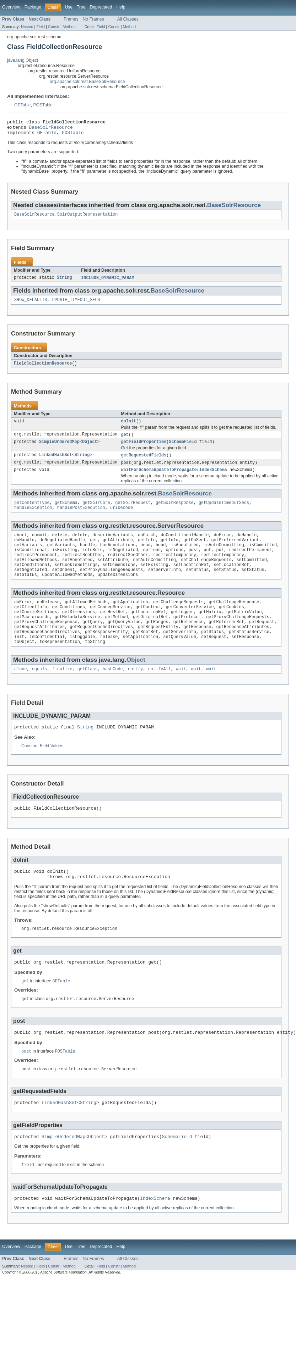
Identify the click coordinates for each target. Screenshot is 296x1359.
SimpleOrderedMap (59, 448)
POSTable (43, 104)
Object (89, 448)
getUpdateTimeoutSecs (224, 512)
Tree (81, 7)
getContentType (32, 512)
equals (39, 692)
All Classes (128, 19)
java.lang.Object (22, 60)
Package (33, 7)
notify (135, 692)
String (64, 282)
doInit (128, 427)
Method (69, 26)
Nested (27, 26)
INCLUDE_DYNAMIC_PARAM (107, 282)
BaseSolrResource (51, 129)
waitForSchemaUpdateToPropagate (159, 478)
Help (120, 7)
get (124, 441)
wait (181, 692)
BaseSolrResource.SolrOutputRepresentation (66, 218)
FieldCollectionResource (43, 368)
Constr (53, 26)
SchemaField (183, 448)
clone (20, 692)
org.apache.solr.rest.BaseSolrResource (87, 81)
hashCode (113, 692)
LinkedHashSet (55, 462)
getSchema (66, 512)
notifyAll (159, 692)
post (126, 470)
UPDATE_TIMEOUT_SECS (76, 304)
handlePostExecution (81, 517)
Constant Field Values (42, 770)
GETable (22, 104)
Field (40, 26)
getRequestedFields (143, 462)
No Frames (93, 19)
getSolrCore (96, 512)
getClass (87, 692)
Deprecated (101, 7)
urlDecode (121, 517)
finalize (62, 692)
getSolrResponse (175, 512)
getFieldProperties (143, 448)
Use (68, 7)
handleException (33, 517)
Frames (71, 19)
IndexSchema (213, 478)
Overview (11, 7)
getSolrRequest (133, 512)
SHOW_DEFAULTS (30, 304)
